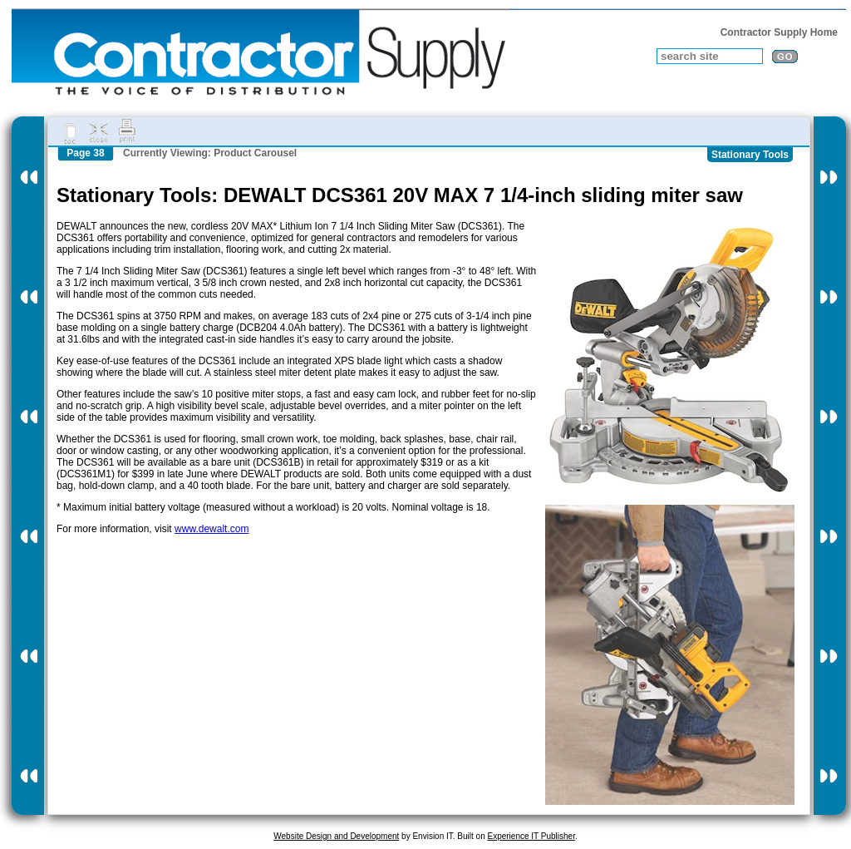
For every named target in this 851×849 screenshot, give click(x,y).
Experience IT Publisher (530, 836)
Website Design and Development (336, 836)
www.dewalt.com (211, 529)
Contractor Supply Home (779, 32)
